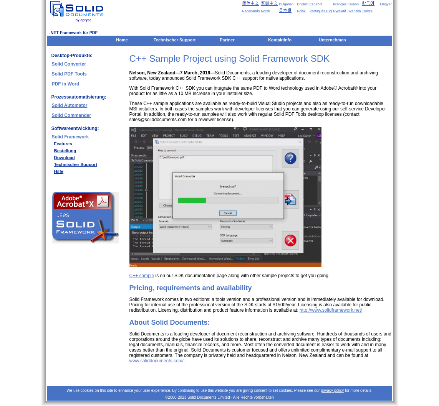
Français (339, 4)
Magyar (385, 4)
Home (122, 40)
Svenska (354, 11)
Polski (301, 11)
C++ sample (141, 275)
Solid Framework (70, 137)
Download (64, 157)
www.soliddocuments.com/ (156, 360)
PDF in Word (66, 84)
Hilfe (59, 171)
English (302, 4)
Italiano (353, 4)
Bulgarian (286, 4)
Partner (227, 40)
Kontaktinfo (280, 40)
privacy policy (332, 390)
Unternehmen (332, 40)
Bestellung (65, 150)
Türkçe (367, 11)
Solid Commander (71, 115)
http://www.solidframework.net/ (331, 310)
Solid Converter (69, 64)
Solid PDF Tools (69, 74)
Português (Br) (321, 11)
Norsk (265, 11)
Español (316, 4)
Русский (339, 11)
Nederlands (251, 11)
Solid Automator (70, 105)
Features (63, 143)
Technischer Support (174, 40)
